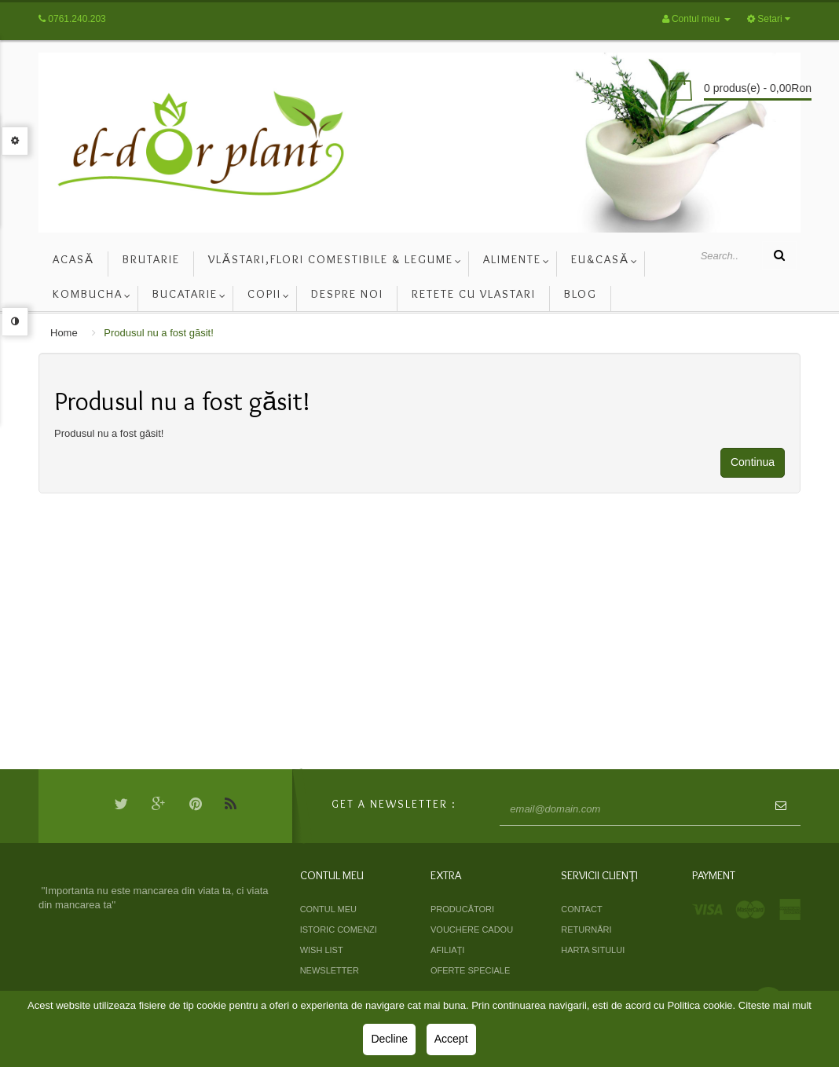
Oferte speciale (470, 970)
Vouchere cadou (471, 929)
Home (64, 333)
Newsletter (329, 970)
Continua (753, 462)
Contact (581, 909)
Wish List (321, 950)
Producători (462, 909)
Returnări (586, 929)
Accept (451, 1038)
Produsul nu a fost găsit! (158, 333)
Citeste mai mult (775, 1005)
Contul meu (328, 909)
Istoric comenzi (338, 929)
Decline (389, 1038)
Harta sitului (593, 950)
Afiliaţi (447, 950)
